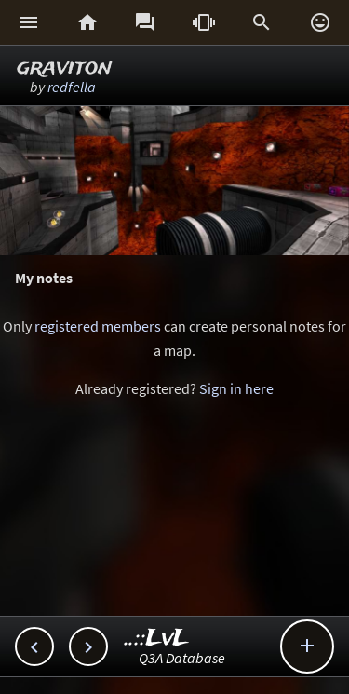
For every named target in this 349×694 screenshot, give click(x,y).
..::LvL (157, 638)
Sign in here (236, 388)
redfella (71, 86)
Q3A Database (182, 657)
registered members (97, 326)
